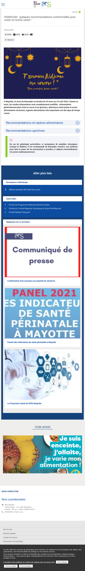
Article (74, 12)
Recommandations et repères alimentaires (34, 123)
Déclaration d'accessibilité (13, 541)
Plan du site (7, 529)
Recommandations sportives (25, 130)
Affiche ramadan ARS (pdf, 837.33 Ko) (24, 190)
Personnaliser (26, 566)
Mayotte (10, 40)
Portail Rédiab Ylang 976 (19, 212)
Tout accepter (10, 566)
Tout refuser (62, 562)
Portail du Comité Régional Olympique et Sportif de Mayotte (35, 208)
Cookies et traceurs (10, 537)
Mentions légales (9, 533)
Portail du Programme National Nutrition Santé (29, 205)
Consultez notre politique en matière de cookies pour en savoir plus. (29, 562)
